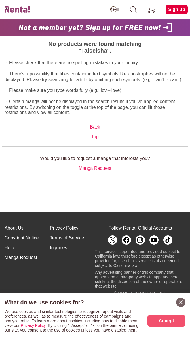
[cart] (151, 9)
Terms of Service (67, 237)
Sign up (176, 9)
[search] (133, 9)
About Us (14, 228)
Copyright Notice (22, 237)
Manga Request (95, 168)
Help (9, 247)
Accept (166, 320)
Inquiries (58, 247)
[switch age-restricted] (114, 9)
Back (95, 126)
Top (95, 136)
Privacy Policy (64, 228)
